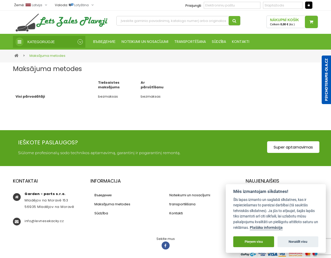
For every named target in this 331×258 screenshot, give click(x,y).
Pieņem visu (254, 242)
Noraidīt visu (298, 242)
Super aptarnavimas (293, 147)
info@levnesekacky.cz (44, 220)
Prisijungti (193, 5)
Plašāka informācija (266, 227)
